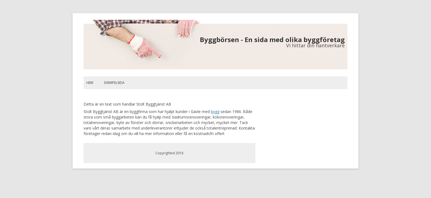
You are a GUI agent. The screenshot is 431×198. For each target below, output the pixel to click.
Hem (89, 82)
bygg (215, 111)
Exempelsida (114, 82)
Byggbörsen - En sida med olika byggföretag (272, 39)
